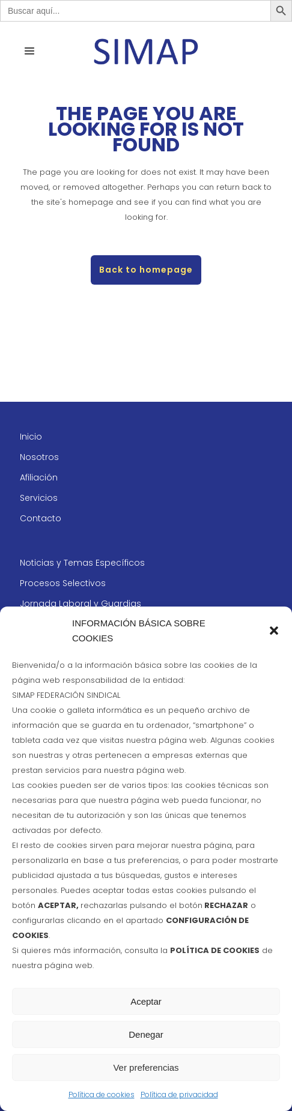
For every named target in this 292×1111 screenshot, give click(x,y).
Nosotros (39, 457)
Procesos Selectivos (63, 583)
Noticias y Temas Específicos (82, 563)
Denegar (146, 1034)
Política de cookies (101, 1094)
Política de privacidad (179, 1094)
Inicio (31, 437)
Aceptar (146, 1001)
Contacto (40, 518)
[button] (274, 631)
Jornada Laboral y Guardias (80, 604)
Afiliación (39, 477)
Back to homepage (146, 270)
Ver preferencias (145, 1067)
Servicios (39, 498)
